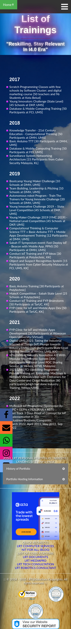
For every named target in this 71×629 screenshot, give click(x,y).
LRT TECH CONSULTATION (35, 564)
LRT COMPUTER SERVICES (35, 546)
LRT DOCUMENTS (35, 557)
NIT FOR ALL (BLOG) (35, 549)
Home (7, 5)
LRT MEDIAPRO (35, 560)
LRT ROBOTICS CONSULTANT (35, 567)
